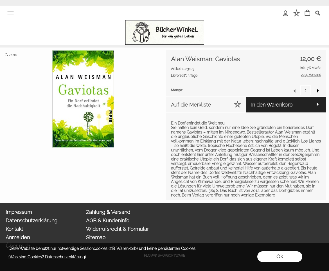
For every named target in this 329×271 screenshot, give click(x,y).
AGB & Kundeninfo (107, 220)
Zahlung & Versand (108, 212)
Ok (279, 256)
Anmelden (18, 237)
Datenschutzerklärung (31, 220)
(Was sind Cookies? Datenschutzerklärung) (47, 257)
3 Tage (184, 76)
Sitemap (95, 237)
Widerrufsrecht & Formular (117, 229)
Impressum (19, 212)
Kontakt (14, 229)
